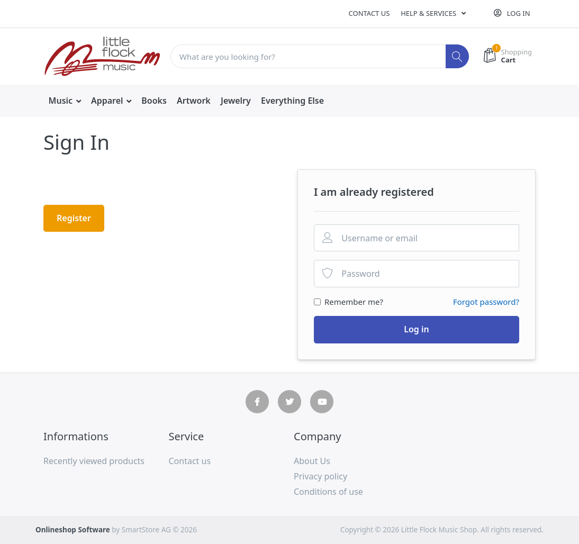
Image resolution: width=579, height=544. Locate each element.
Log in (416, 329)
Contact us (369, 13)
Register (74, 218)
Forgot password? (486, 301)
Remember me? (353, 301)
